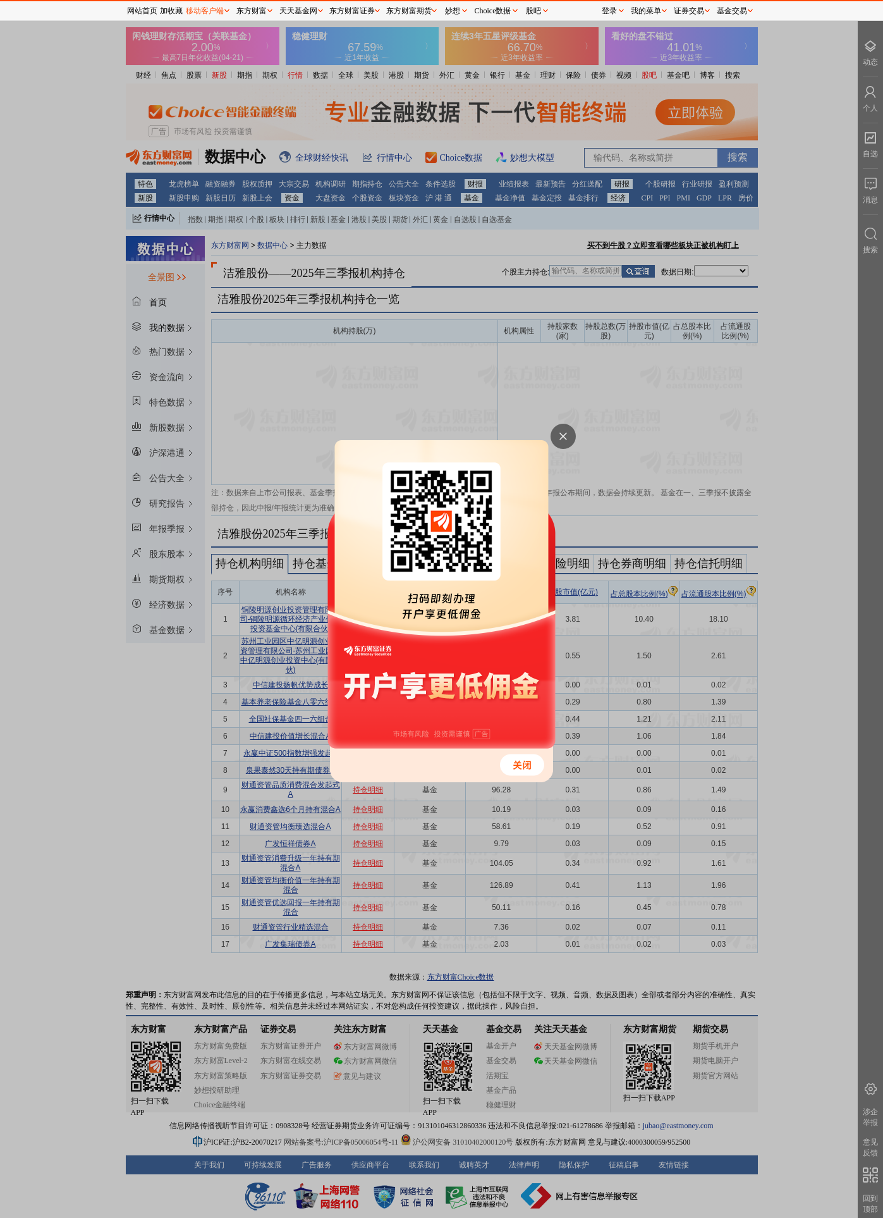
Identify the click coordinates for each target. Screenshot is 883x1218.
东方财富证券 (352, 10)
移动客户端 (205, 10)
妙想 (452, 10)
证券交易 (689, 10)
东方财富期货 (409, 10)
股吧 (533, 10)
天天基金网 (298, 10)
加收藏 (171, 10)
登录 (609, 10)
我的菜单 (646, 10)
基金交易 (732, 10)
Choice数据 (493, 10)
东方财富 (251, 10)
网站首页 (142, 10)
